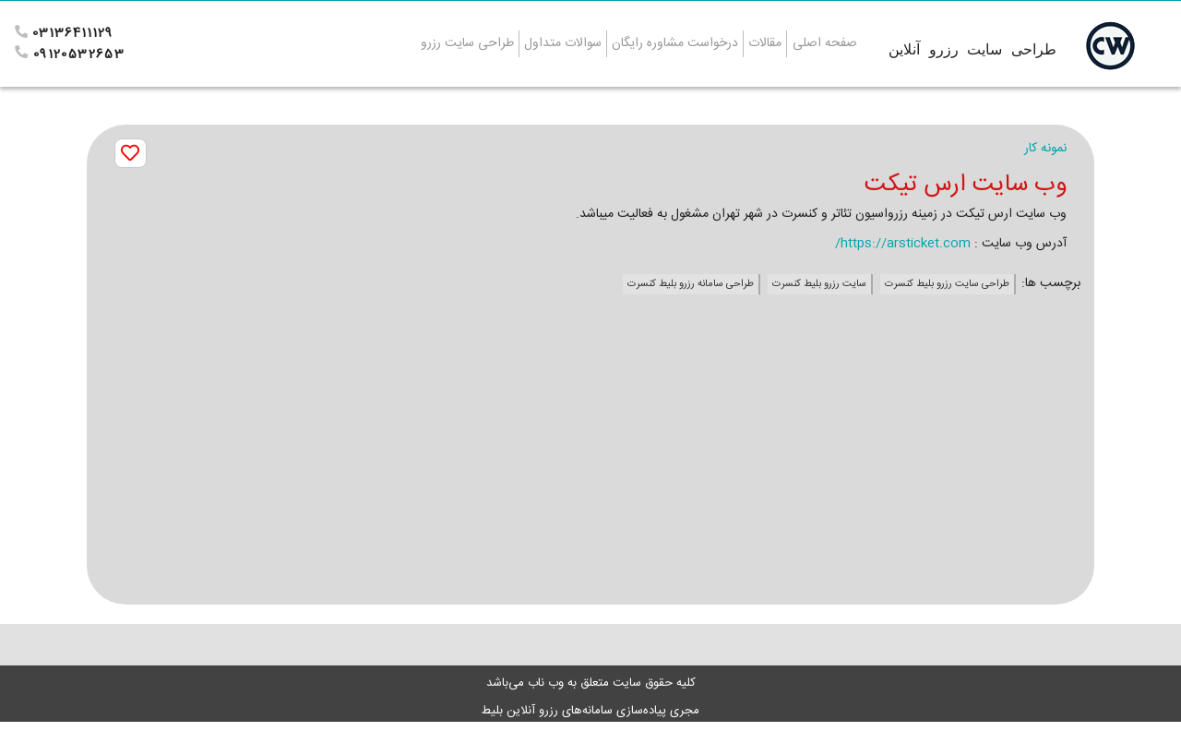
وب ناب (544, 683)
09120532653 (79, 54)
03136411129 (72, 33)
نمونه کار (1045, 149)
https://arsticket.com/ (903, 244)
